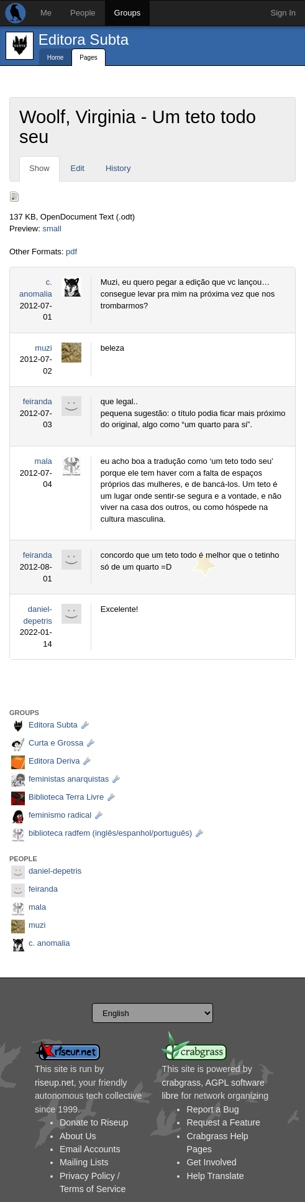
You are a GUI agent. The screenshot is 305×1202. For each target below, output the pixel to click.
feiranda (37, 401)
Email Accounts (90, 1149)
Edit (77, 168)
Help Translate (215, 1176)
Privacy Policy (87, 1176)
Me (46, 12)
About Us (78, 1136)
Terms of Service (92, 1189)
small (51, 228)
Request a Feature (223, 1122)
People (82, 12)
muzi (43, 348)
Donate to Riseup (94, 1122)
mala (43, 461)
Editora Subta (84, 39)
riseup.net (54, 1083)
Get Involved (211, 1162)
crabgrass (181, 1083)
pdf (71, 251)
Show (39, 168)
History (118, 168)
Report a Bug (212, 1109)
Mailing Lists (84, 1162)
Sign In (283, 12)
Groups (127, 12)
